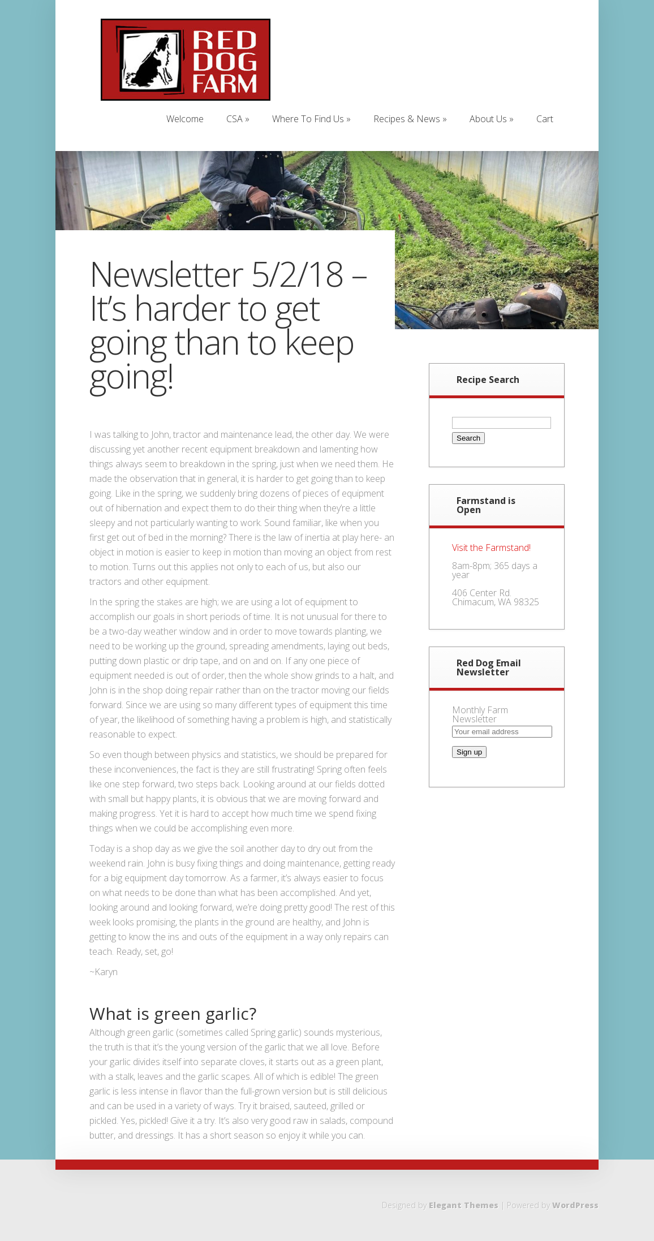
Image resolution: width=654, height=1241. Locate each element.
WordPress (575, 1205)
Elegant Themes (463, 1205)
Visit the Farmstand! (491, 547)
